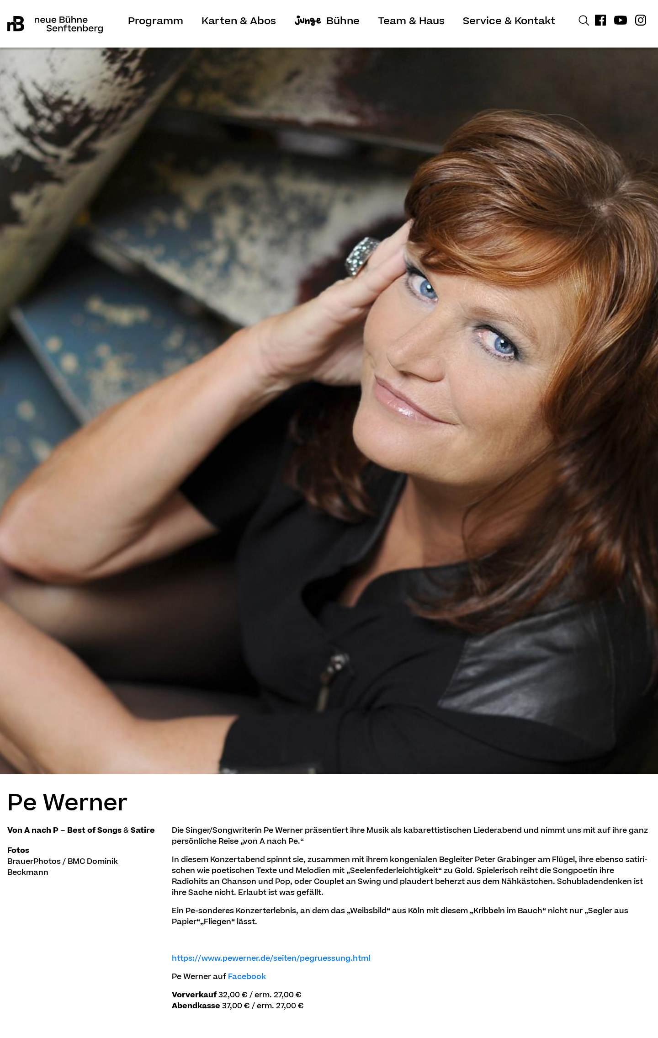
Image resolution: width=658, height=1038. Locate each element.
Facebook (247, 977)
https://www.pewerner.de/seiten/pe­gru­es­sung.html (271, 959)
